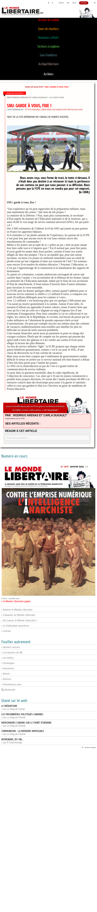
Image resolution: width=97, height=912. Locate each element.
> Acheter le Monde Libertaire (16, 609)
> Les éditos (7, 657)
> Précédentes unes (11, 684)
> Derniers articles (10, 647)
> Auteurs (6, 679)
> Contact (6, 631)
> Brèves (5, 673)
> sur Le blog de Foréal (13, 707)
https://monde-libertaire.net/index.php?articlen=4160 (54, 110)
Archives (49, 74)
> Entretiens (7, 668)
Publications (61, 3)
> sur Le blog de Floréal (22, 716)
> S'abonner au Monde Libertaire (18, 615)
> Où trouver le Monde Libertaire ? (19, 620)
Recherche (8, 689)
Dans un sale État (34, 87)
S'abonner (74, 3)
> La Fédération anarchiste (15, 625)
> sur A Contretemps (12, 741)
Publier (68, 3)
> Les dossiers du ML (12, 652)
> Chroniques (7, 663)
